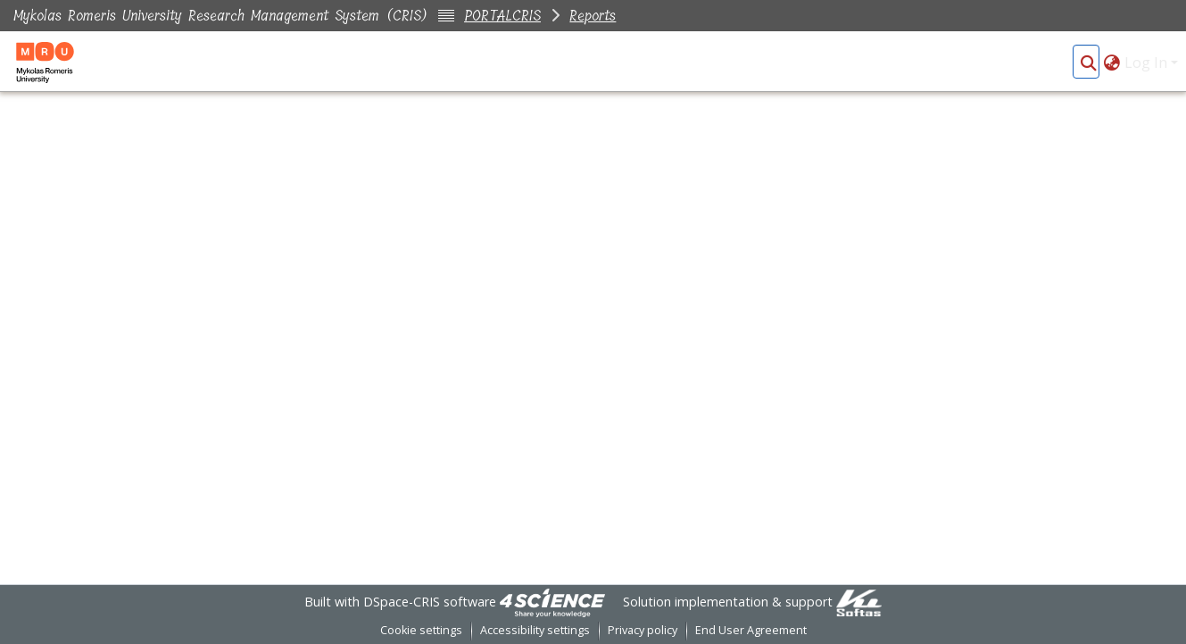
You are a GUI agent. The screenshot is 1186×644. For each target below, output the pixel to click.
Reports (592, 16)
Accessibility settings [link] (535, 630)
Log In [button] (1147, 62)
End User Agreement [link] (751, 630)
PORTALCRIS (502, 16)
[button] (1088, 62)
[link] (552, 601)
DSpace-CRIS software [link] (429, 601)
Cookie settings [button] (421, 630)
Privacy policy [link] (642, 630)
